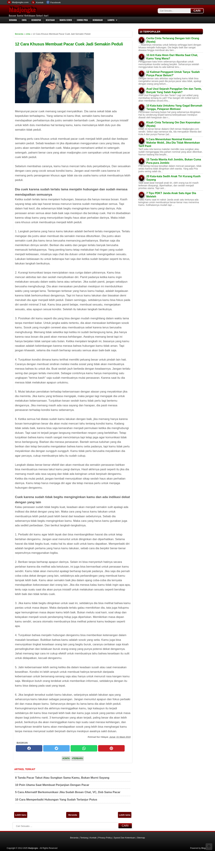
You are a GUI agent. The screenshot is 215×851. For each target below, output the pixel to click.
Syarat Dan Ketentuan (124, 837)
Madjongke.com (20, 2)
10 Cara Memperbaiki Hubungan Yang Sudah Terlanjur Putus (56, 799)
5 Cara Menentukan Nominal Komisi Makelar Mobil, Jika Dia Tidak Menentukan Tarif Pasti (169, 142)
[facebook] (29, 748)
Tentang (84, 837)
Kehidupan (36, 20)
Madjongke (22, 10)
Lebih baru (20, 815)
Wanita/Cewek (65, 20)
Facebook (55, 2)
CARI (197, 10)
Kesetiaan (50, 20)
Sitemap (141, 837)
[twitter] (56, 748)
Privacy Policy (105, 837)
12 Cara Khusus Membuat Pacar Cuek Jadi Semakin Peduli (69, 44)
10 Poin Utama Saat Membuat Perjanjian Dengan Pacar (52, 785)
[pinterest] (111, 748)
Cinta (24, 20)
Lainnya (111, 20)
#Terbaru (77, 758)
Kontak (39, 2)
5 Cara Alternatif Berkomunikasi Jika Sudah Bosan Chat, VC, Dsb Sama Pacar (67, 792)
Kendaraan (98, 20)
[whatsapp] (84, 748)
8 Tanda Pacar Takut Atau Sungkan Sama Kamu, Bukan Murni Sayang (62, 777)
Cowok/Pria (82, 20)
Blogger (204, 848)
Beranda (13, 20)
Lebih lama (124, 815)
